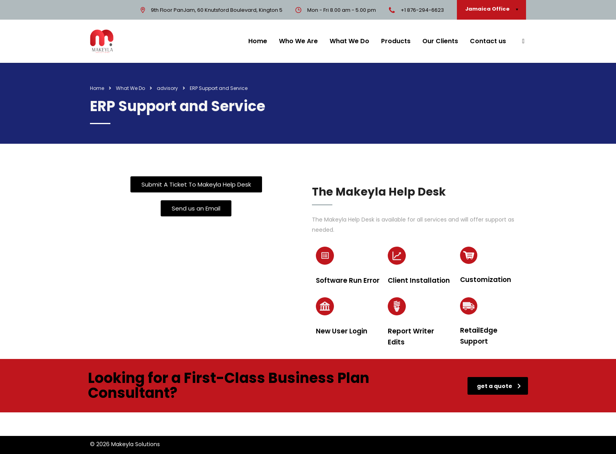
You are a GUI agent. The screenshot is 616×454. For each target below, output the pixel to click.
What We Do (349, 41)
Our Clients (440, 41)
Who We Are (298, 41)
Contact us (488, 41)
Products (396, 41)
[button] (196, 184)
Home (257, 41)
